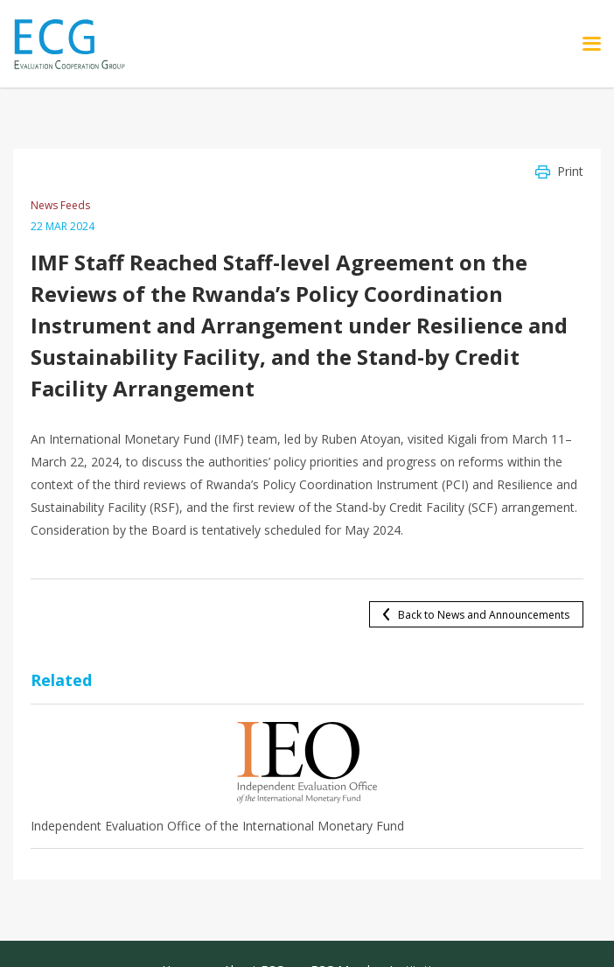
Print (570, 171)
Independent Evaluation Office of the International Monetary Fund (217, 825)
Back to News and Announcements (483, 614)
